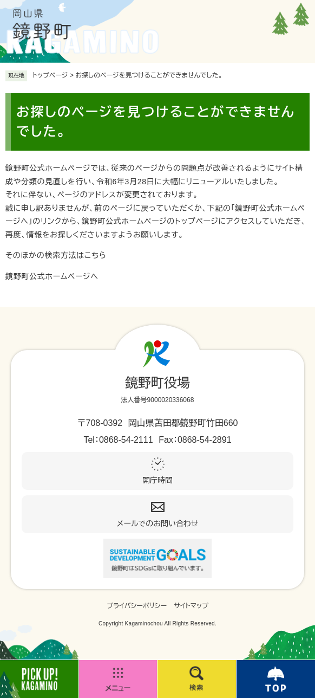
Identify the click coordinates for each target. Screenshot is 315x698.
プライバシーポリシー (137, 606)
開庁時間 (157, 480)
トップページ (50, 75)
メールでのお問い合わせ (158, 523)
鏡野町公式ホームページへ (52, 276)
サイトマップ (191, 606)
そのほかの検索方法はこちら (56, 255)
